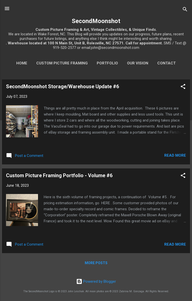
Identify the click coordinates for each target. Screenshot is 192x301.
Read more (175, 155)
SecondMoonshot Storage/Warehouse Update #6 (62, 86)
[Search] (185, 10)
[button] (183, 87)
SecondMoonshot (96, 21)
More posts (96, 263)
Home (21, 63)
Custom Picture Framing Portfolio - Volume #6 (59, 175)
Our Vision (137, 63)
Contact (166, 63)
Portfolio (107, 63)
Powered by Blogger (96, 281)
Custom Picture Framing (62, 63)
